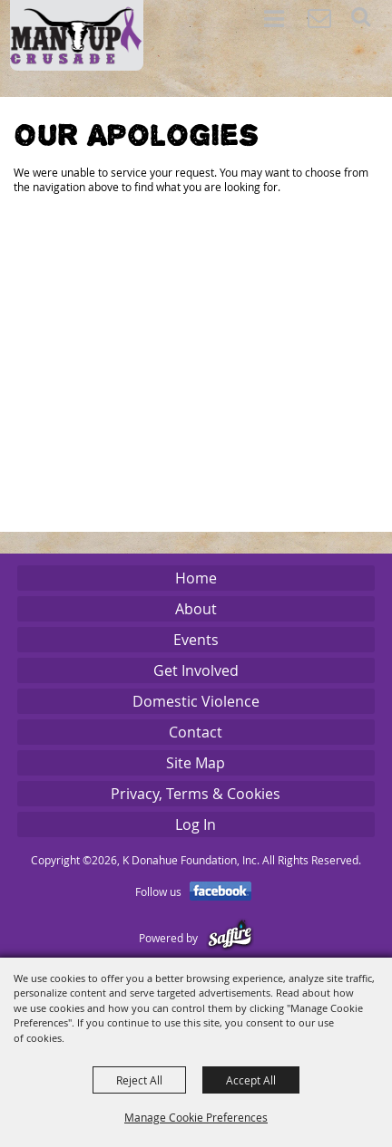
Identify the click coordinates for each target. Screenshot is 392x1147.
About (196, 609)
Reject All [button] (139, 1080)
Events (196, 640)
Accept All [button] (251, 1080)
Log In (195, 824)
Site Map (195, 763)
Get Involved (196, 670)
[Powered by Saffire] (230, 937)
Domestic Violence (196, 701)
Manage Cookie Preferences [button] (196, 1117)
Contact (195, 732)
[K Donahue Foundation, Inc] (76, 35)
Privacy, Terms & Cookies (195, 794)
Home (196, 578)
